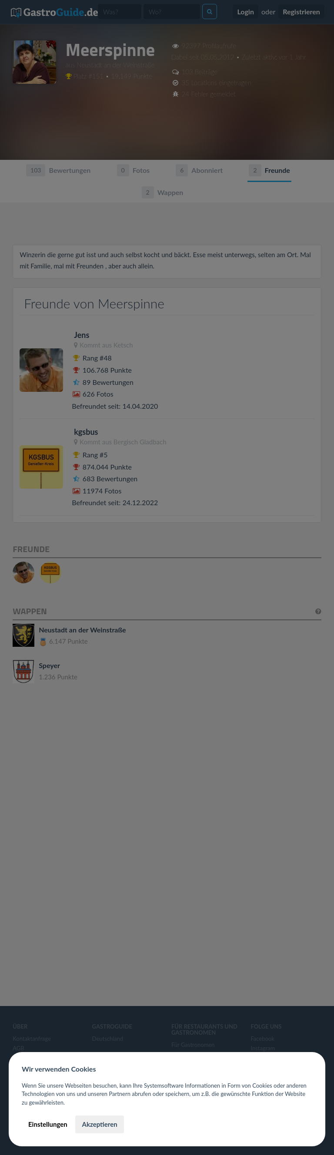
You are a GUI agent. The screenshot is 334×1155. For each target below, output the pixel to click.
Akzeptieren (99, 1124)
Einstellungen (47, 1124)
